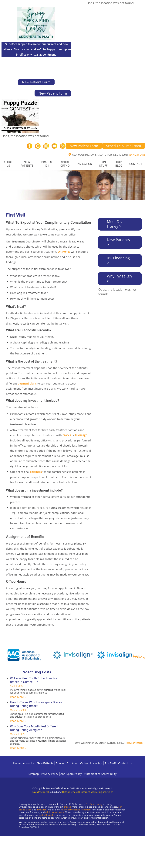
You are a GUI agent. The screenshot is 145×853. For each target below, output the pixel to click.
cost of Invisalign (47, 814)
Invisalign (84, 164)
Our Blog (118, 163)
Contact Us (125, 763)
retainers (36, 472)
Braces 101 (46, 163)
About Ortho (64, 163)
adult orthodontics (54, 812)
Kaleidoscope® (40, 792)
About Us (8, 163)
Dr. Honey (64, 251)
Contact (135, 164)
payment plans (27, 383)
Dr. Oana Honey (94, 804)
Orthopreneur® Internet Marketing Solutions (87, 792)
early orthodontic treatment (76, 809)
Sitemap (34, 774)
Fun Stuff (103, 163)
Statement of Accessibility (100, 774)
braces (66, 435)
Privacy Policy (49, 774)
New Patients (27, 163)
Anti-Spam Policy (71, 774)
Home (17, 763)
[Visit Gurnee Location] (32, 839)
